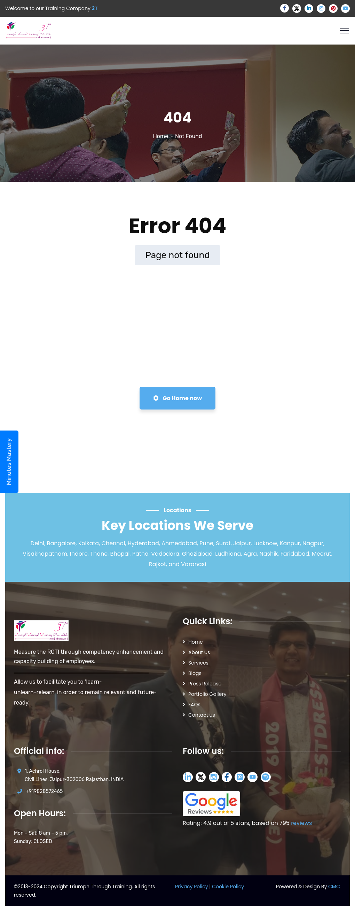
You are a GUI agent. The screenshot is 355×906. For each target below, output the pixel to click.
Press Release (204, 683)
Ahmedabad (179, 543)
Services (198, 662)
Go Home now (177, 398)
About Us (199, 652)
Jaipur (242, 543)
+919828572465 (44, 791)
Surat (223, 543)
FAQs (194, 704)
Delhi (37, 543)
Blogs (195, 673)
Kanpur (290, 543)
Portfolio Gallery (207, 694)
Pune (206, 543)
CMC (334, 886)
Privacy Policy (192, 886)
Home (160, 136)
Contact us (201, 715)
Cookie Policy (228, 886)
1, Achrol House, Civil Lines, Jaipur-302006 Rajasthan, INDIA (74, 775)
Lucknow (265, 543)
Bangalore (61, 543)
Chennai (113, 543)
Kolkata (88, 543)
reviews (301, 823)
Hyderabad (143, 543)
